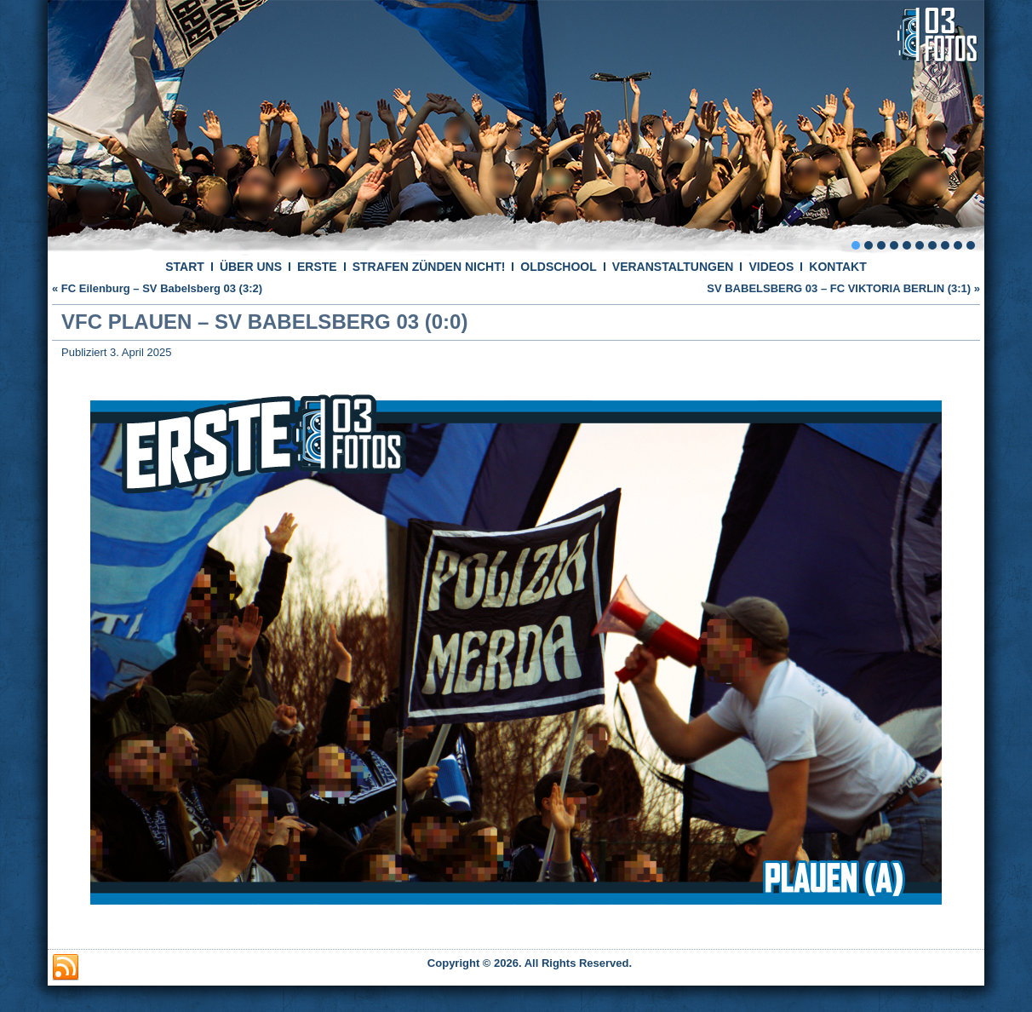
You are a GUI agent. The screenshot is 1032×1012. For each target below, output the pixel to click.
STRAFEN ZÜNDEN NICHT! (429, 266)
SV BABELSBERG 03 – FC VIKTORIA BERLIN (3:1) (839, 288)
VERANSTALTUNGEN (673, 266)
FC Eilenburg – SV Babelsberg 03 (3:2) (161, 288)
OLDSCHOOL (558, 266)
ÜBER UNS (251, 266)
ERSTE (317, 266)
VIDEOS (771, 266)
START (184, 266)
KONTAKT (837, 266)
